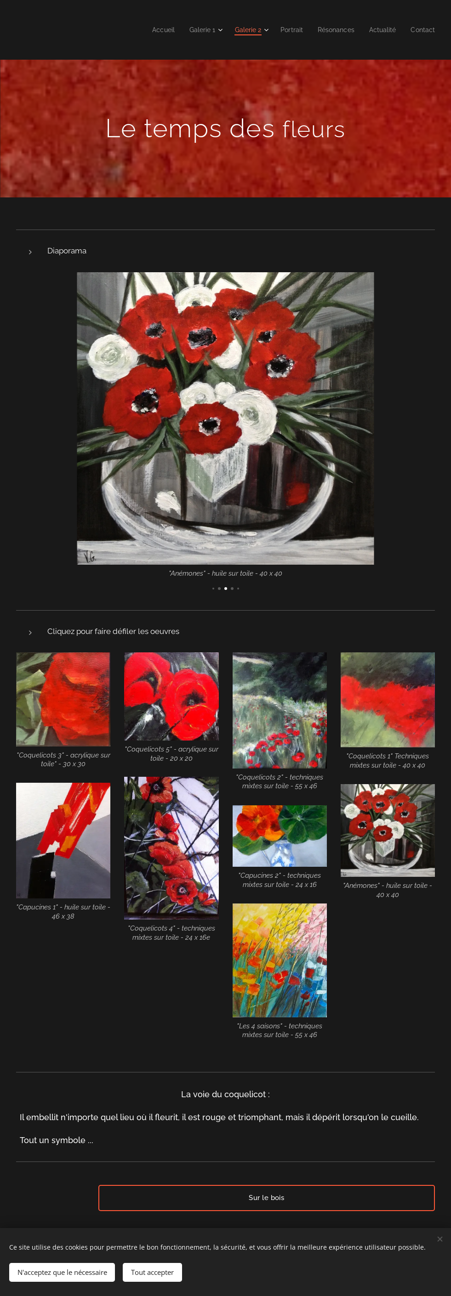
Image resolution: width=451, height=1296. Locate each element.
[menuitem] (150, 29)
